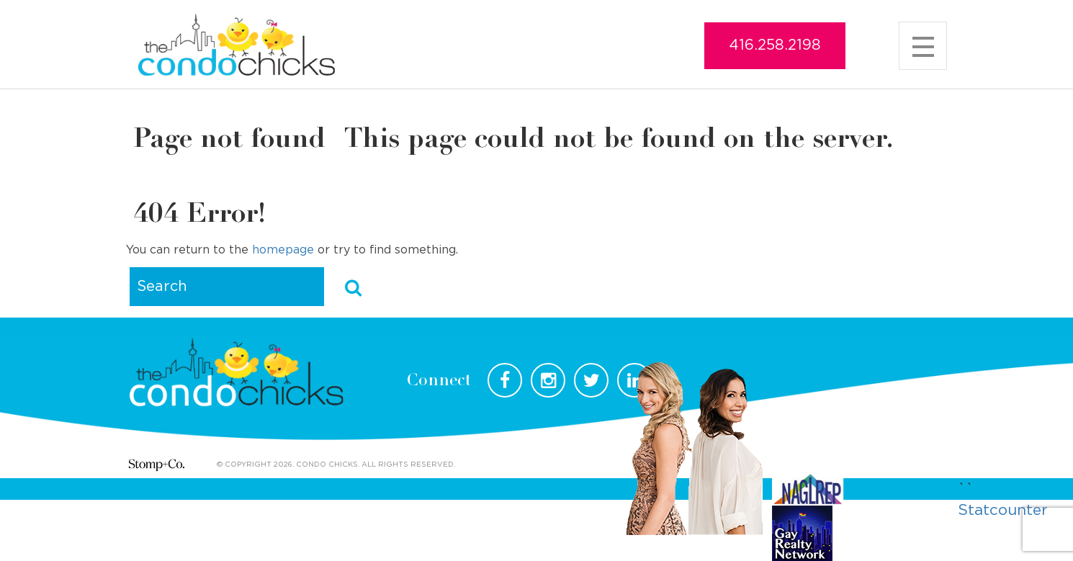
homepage (283, 250)
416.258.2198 (775, 45)
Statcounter (1003, 510)
